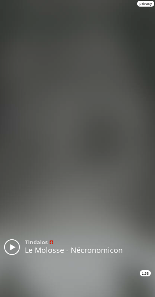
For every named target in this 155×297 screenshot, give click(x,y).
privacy (145, 3)
